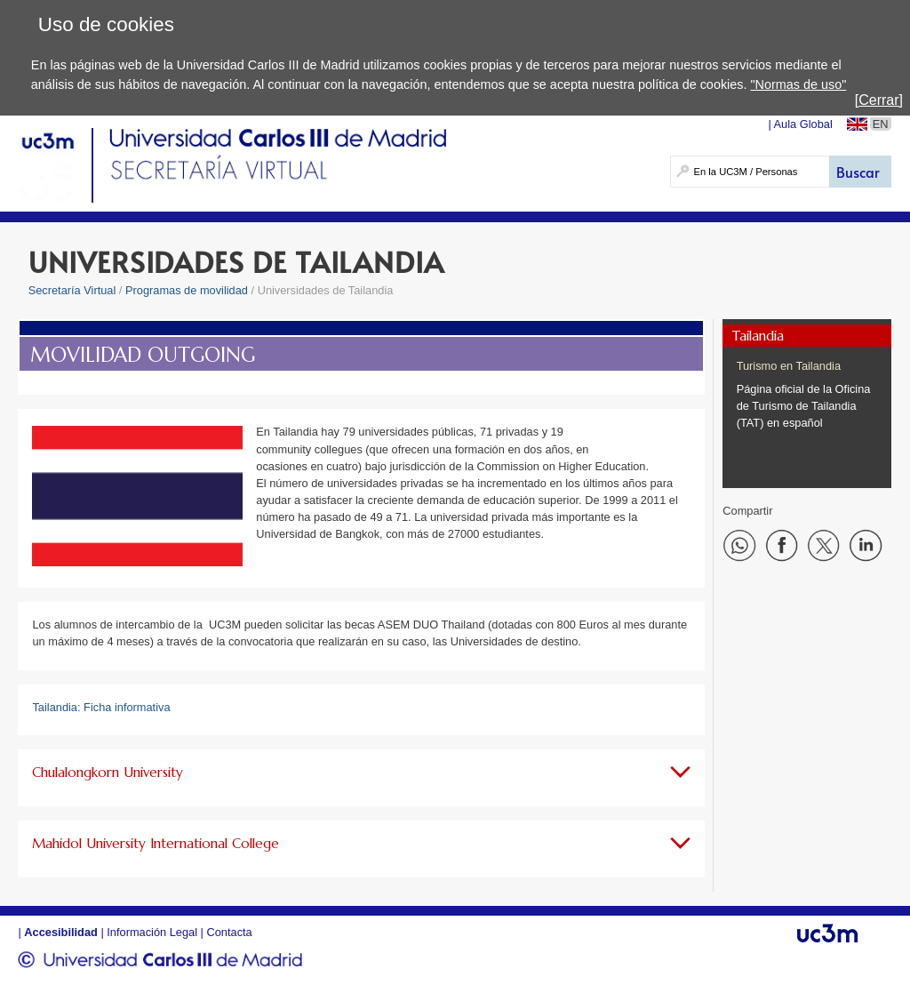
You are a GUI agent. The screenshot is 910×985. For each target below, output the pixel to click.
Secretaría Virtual (72, 290)
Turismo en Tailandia (789, 365)
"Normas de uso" (798, 84)
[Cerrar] (879, 100)
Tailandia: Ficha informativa (101, 707)
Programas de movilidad (186, 290)
